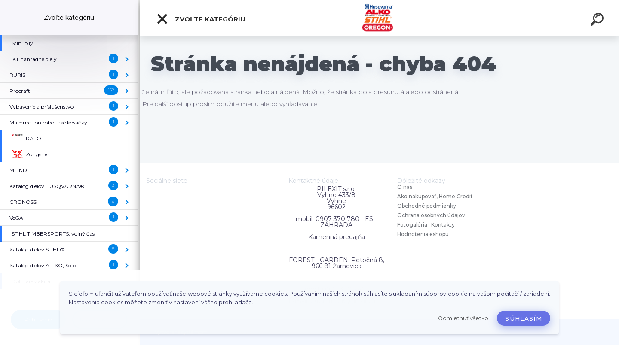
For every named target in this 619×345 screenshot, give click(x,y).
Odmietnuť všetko (463, 318)
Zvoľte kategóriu (200, 19)
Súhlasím (523, 318)
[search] (598, 20)
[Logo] (379, 18)
